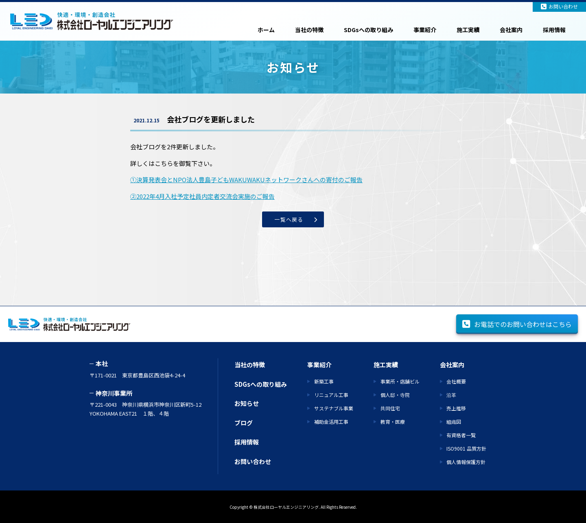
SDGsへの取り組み (368, 30)
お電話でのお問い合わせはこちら (517, 324)
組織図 (453, 421)
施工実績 (468, 30)
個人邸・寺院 (395, 394)
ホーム (266, 30)
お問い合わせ (559, 6)
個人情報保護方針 (465, 461)
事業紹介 (424, 30)
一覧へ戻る (289, 219)
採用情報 (554, 30)
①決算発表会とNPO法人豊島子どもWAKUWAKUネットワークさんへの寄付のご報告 (246, 179)
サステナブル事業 (333, 408)
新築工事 (324, 381)
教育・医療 (392, 421)
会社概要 (456, 381)
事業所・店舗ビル (400, 381)
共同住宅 (390, 408)
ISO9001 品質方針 (466, 448)
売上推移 (456, 408)
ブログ (243, 422)
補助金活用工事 (331, 421)
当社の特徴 (309, 30)
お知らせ (246, 403)
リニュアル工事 (331, 394)
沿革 (451, 394)
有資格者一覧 (461, 434)
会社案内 (511, 30)
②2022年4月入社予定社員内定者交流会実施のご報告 (202, 196)
